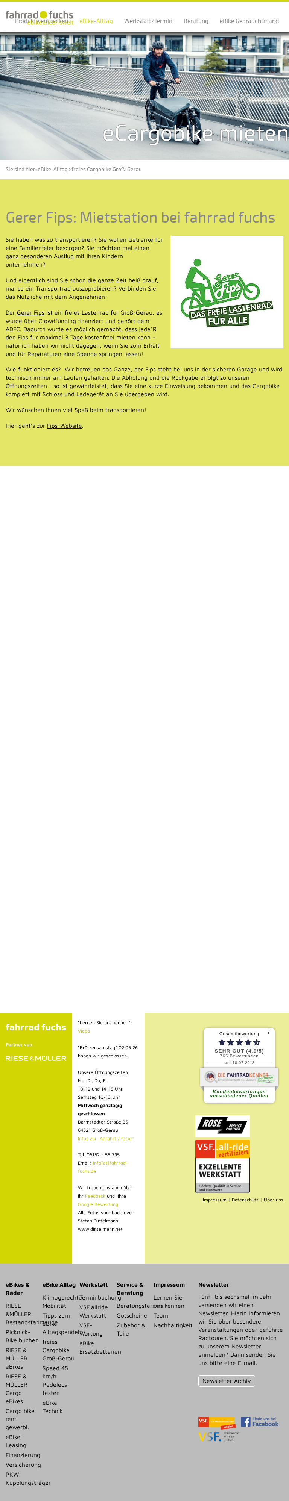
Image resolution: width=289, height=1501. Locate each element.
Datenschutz (245, 1200)
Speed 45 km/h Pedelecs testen (55, 1380)
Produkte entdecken (41, 20)
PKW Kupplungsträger (22, 1478)
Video (84, 1031)
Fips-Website (64, 425)
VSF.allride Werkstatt (93, 1311)
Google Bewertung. (98, 1204)
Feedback (94, 1196)
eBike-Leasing (16, 1440)
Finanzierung (22, 1454)
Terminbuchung (96, 1297)
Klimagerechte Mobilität (59, 1301)
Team (161, 1315)
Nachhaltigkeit (170, 1325)
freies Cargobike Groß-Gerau (106, 169)
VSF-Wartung (91, 1329)
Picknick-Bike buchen (22, 1335)
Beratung (196, 20)
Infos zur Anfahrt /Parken (106, 1138)
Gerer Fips (30, 312)
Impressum (215, 1200)
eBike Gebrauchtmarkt (250, 20)
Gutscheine (132, 1315)
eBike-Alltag (96, 20)
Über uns (273, 1200)
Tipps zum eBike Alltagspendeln (59, 1323)
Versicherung (22, 1464)
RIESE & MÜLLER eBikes (16, 1358)
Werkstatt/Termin (148, 20)
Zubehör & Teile (131, 1329)
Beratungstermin (133, 1305)
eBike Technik (53, 1406)
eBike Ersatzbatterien (96, 1347)
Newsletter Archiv (226, 1380)
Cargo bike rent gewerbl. (20, 1419)
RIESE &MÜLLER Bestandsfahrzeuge (22, 1313)
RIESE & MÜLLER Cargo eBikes (16, 1388)
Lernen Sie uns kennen (169, 1301)
